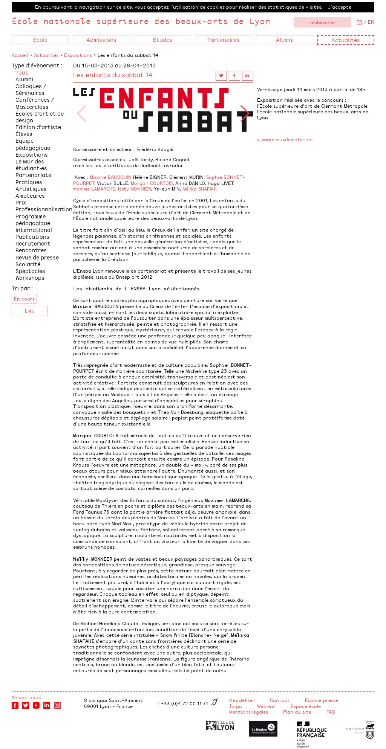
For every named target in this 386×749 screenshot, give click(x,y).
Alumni (24, 79)
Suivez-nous (26, 697)
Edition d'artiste (38, 127)
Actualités (345, 40)
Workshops (29, 277)
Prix (20, 202)
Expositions (78, 55)
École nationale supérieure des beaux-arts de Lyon (141, 21)
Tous (21, 72)
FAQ (330, 711)
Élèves (23, 133)
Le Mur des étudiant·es (31, 164)
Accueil (20, 55)
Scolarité (27, 264)
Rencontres (31, 250)
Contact (280, 700)
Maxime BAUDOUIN (111, 177)
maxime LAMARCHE (94, 188)
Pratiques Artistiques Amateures (31, 188)
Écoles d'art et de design (39, 116)
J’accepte (339, 6)
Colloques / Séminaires (30, 89)
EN (371, 21)
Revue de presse (37, 257)
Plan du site (297, 711)
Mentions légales (248, 711)
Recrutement (33, 243)
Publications (32, 236)
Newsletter (242, 700)
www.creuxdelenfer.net (288, 139)
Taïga (235, 706)
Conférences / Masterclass (34, 102)
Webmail (266, 706)
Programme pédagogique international (33, 222)
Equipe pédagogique (32, 143)
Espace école (306, 706)
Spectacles (30, 271)
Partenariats (33, 174)
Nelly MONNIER (134, 188)
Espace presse (321, 700)
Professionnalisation (43, 209)
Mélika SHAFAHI (199, 188)
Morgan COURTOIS (152, 183)
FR (359, 21)
